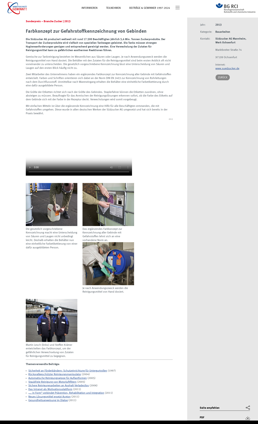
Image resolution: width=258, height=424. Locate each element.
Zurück (222, 77)
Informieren (89, 8)
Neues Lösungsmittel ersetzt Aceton (49, 396)
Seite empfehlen (209, 408)
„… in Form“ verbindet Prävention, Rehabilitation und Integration (66, 393)
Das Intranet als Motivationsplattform (50, 389)
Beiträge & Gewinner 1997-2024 (149, 8)
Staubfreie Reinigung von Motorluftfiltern (52, 382)
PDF (202, 417)
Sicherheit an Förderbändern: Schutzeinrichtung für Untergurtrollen (67, 370)
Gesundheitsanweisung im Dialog (48, 400)
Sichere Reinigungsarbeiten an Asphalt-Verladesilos (58, 385)
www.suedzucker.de (227, 68)
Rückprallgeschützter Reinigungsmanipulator (54, 374)
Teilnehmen (113, 8)
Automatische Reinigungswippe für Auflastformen (57, 378)
